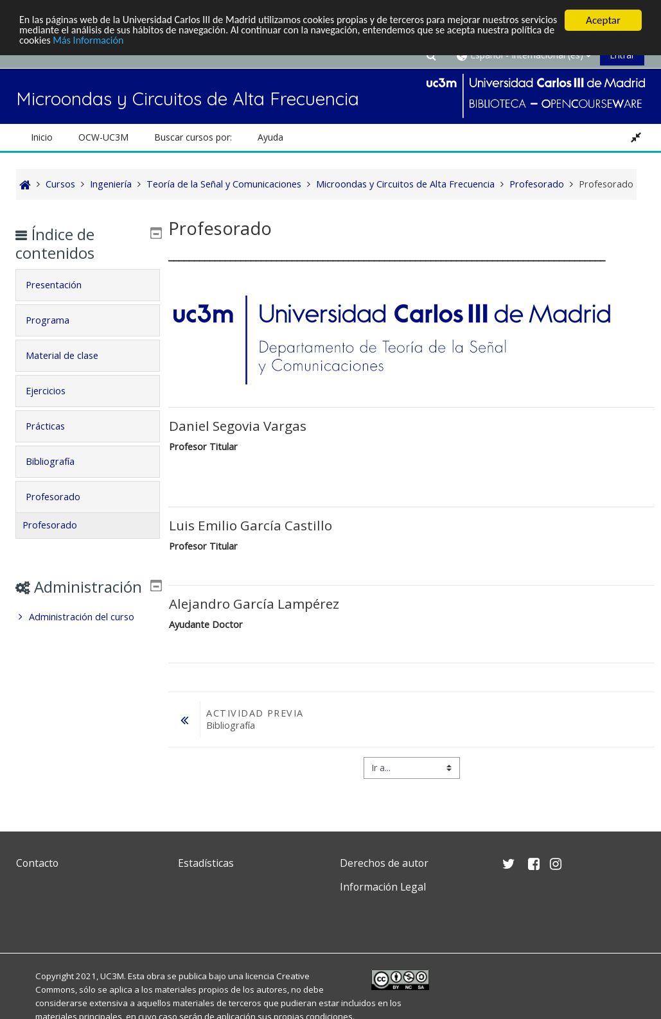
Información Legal (383, 887)
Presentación (63, 285)
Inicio (42, 137)
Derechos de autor (384, 863)
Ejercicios (55, 391)
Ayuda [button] (270, 137)
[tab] (87, 285)
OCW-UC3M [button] (103, 137)
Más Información (177, 42)
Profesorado (62, 497)
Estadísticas (206, 863)
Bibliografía (59, 461)
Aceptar (603, 20)
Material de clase (71, 355)
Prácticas (54, 426)
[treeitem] (87, 636)
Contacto (37, 863)
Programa (56, 320)
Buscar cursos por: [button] (193, 137)
